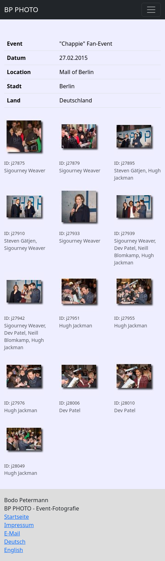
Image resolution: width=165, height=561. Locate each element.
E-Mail (12, 533)
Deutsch (15, 541)
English (13, 550)
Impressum (19, 525)
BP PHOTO (21, 9)
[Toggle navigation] (151, 10)
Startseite (16, 517)
